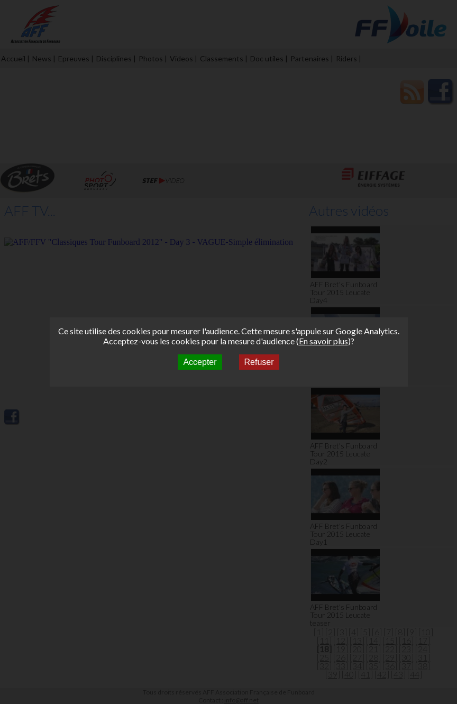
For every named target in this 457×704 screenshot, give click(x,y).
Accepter (199, 362)
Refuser (259, 362)
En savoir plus (323, 341)
